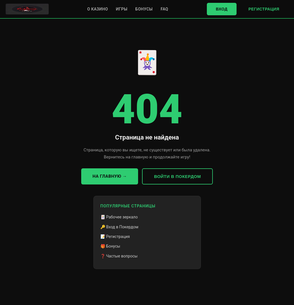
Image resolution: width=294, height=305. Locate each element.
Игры (122, 9)
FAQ (164, 9)
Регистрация (263, 9)
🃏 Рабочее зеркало (119, 217)
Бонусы (144, 9)
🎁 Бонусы (110, 246)
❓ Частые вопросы (119, 256)
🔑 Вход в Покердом (119, 227)
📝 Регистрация (115, 236)
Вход (222, 9)
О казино (97, 9)
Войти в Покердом (177, 176)
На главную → (110, 176)
